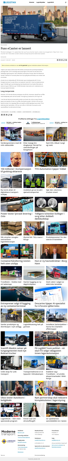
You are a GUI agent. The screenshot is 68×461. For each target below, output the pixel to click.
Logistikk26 (50, 2)
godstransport (27, 112)
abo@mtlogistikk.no (40, 448)
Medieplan (20, 452)
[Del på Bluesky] (66, 60)
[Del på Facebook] (58, 60)
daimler (19, 112)
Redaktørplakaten (56, 447)
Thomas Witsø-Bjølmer (24, 437)
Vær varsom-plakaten (57, 445)
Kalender (31, 2)
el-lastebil (13, 112)
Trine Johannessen (22, 447)
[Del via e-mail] (62, 60)
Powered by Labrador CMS (34, 459)
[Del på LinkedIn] (60, 60)
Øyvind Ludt (21, 432)
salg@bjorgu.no (56, 440)
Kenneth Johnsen (22, 442)
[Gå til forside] (9, 2)
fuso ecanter (4, 112)
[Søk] (65, 2)
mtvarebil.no (36, 112)
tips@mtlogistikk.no (40, 440)
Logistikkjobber (40, 2)
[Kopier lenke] (64, 60)
